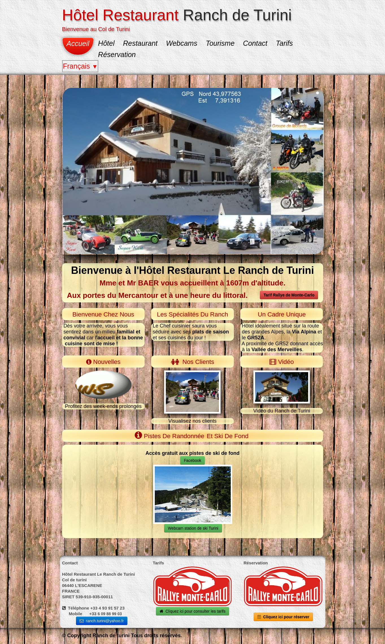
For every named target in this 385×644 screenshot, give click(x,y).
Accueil (78, 43)
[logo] (179, 19)
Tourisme (220, 43)
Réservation (117, 54)
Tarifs (284, 43)
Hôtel (106, 43)
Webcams (181, 43)
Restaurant (140, 43)
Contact (255, 43)
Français (80, 66)
